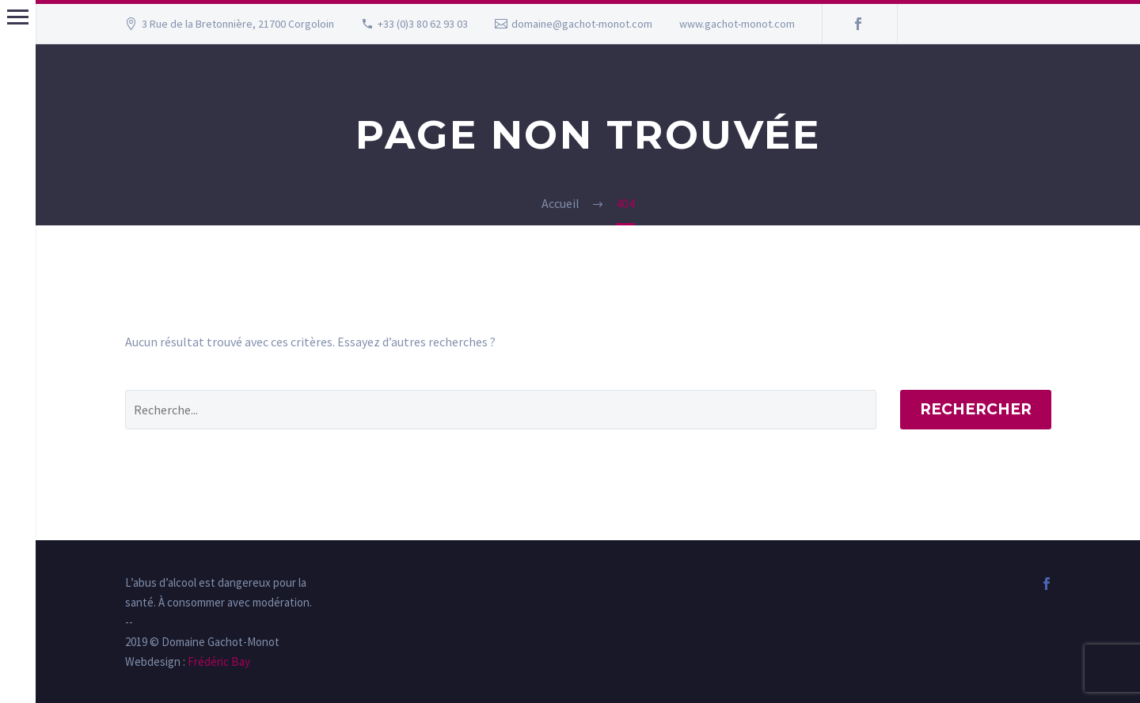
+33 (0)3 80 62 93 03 (423, 24)
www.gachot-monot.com (737, 24)
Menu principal (17, 17)
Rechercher (976, 409)
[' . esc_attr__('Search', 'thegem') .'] (500, 409)
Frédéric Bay (217, 661)
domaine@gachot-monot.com (581, 24)
